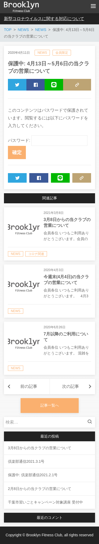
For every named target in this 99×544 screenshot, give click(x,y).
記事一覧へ (49, 405)
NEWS (42, 53)
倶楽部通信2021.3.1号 (26, 461)
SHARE (35, 86)
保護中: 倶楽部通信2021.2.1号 (33, 475)
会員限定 (61, 53)
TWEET (17, 86)
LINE (50, 86)
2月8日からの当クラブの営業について (39, 489)
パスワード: (47, 140)
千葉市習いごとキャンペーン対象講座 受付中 (45, 502)
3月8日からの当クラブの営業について (39, 448)
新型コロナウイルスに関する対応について (44, 18)
